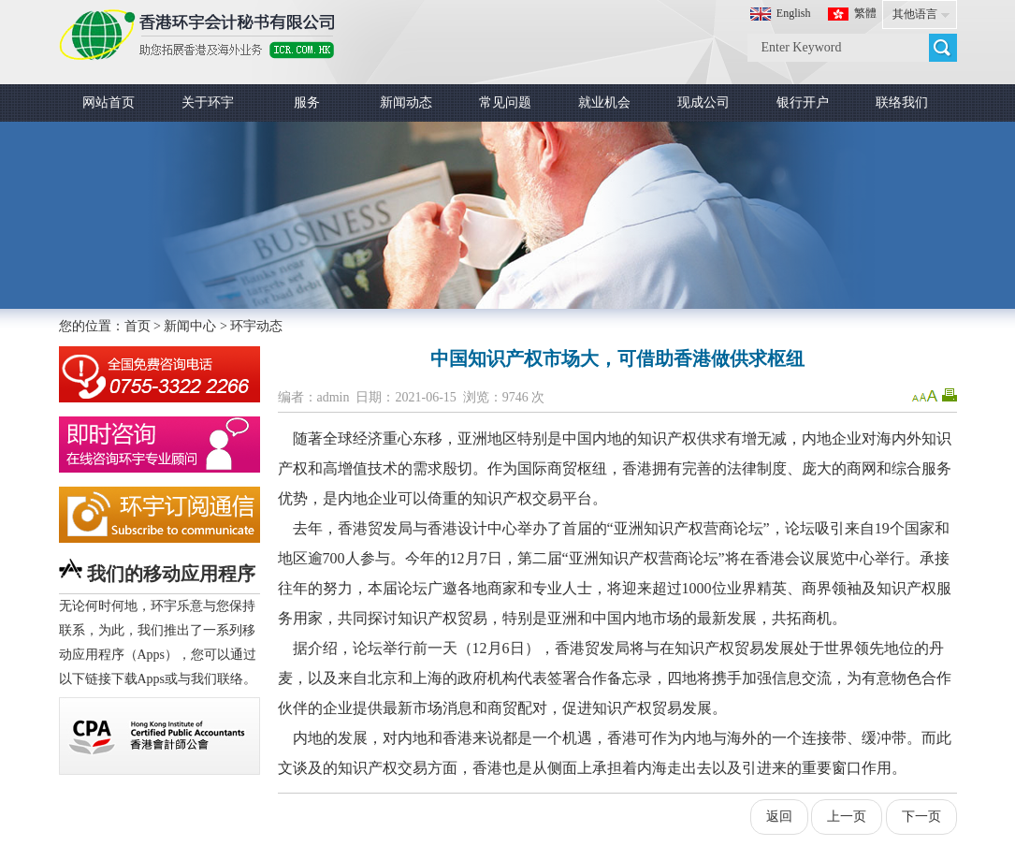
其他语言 (914, 14)
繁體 (865, 13)
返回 (779, 817)
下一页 (921, 817)
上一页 (846, 817)
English (793, 13)
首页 (137, 326)
